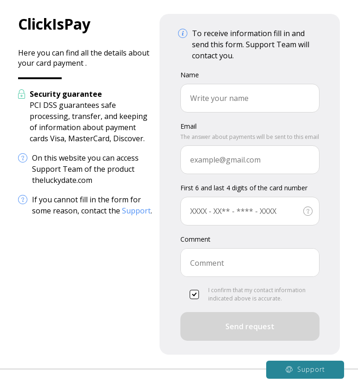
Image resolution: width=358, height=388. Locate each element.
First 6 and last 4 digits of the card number (243, 187)
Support (136, 211)
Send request (250, 326)
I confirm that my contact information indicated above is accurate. (248, 294)
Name (189, 74)
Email (188, 126)
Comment (195, 239)
